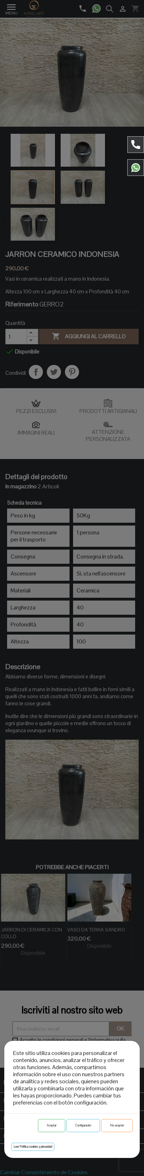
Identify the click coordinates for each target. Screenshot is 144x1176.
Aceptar (51, 1125)
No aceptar (117, 1125)
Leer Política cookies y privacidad (32, 1147)
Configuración (83, 1125)
